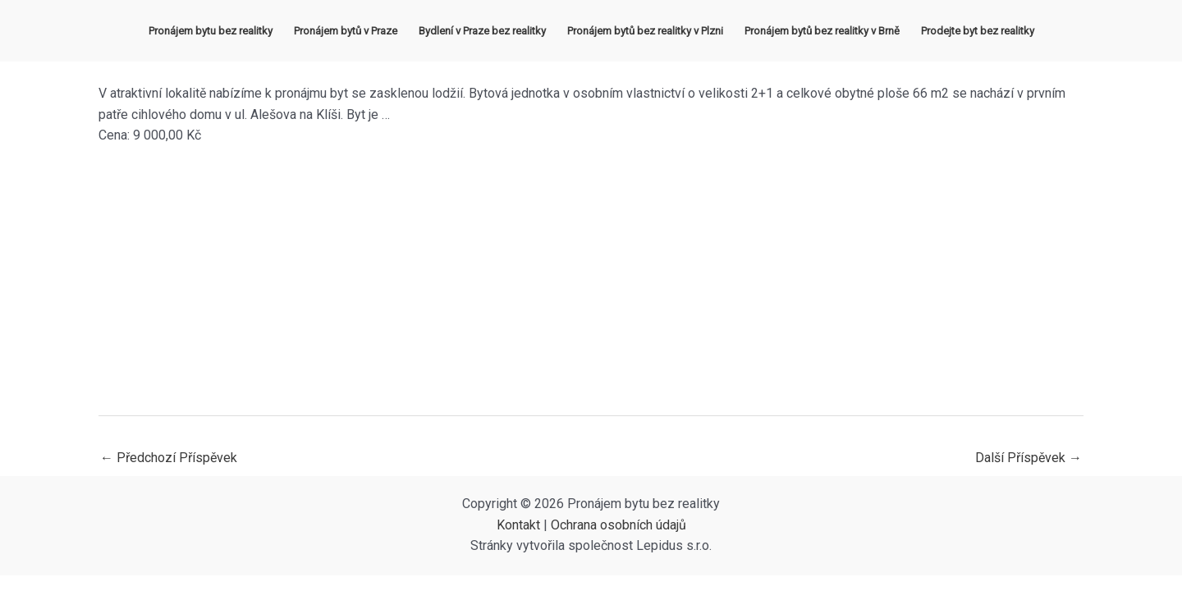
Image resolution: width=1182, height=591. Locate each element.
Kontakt (518, 525)
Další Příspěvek (1028, 457)
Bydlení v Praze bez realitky (482, 31)
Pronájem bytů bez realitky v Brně (822, 31)
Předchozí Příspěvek (168, 457)
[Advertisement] (591, 281)
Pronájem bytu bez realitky (211, 31)
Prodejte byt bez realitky (977, 31)
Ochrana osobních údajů (618, 525)
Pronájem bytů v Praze (345, 31)
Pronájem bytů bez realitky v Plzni (645, 31)
